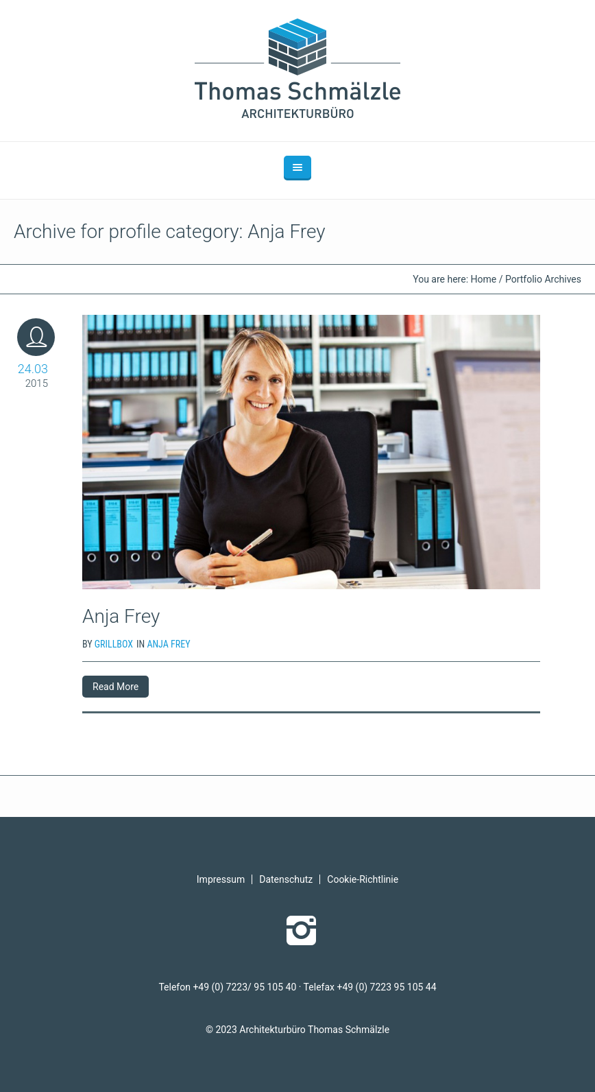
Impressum (221, 879)
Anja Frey (121, 616)
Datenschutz (286, 879)
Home (484, 279)
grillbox (114, 644)
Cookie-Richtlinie (362, 879)
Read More (115, 686)
